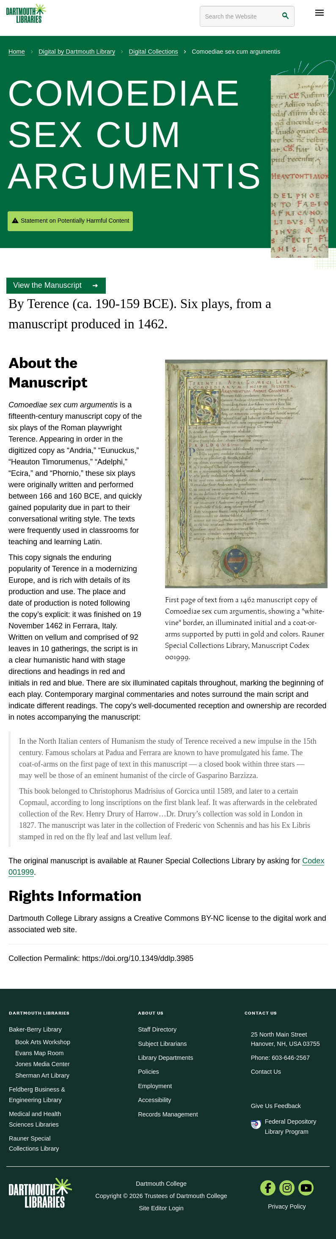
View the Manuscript (48, 285)
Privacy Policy (287, 1206)
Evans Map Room (39, 1053)
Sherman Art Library (42, 1075)
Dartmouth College (161, 1183)
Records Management (168, 1114)
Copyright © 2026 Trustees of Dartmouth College (161, 1196)
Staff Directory (157, 1029)
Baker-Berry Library (35, 1029)
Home (16, 51)
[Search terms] (247, 16)
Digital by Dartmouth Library (77, 51)
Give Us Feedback (276, 1106)
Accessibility (154, 1100)
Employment (155, 1086)
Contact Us (266, 1071)
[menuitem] (267, 1188)
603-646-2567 (291, 1057)
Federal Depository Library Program (291, 1126)
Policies (148, 1071)
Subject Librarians (162, 1043)
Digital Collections (153, 51)
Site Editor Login (161, 1208)
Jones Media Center (42, 1064)
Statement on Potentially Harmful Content (75, 220)
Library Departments (165, 1057)
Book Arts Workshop (42, 1042)
